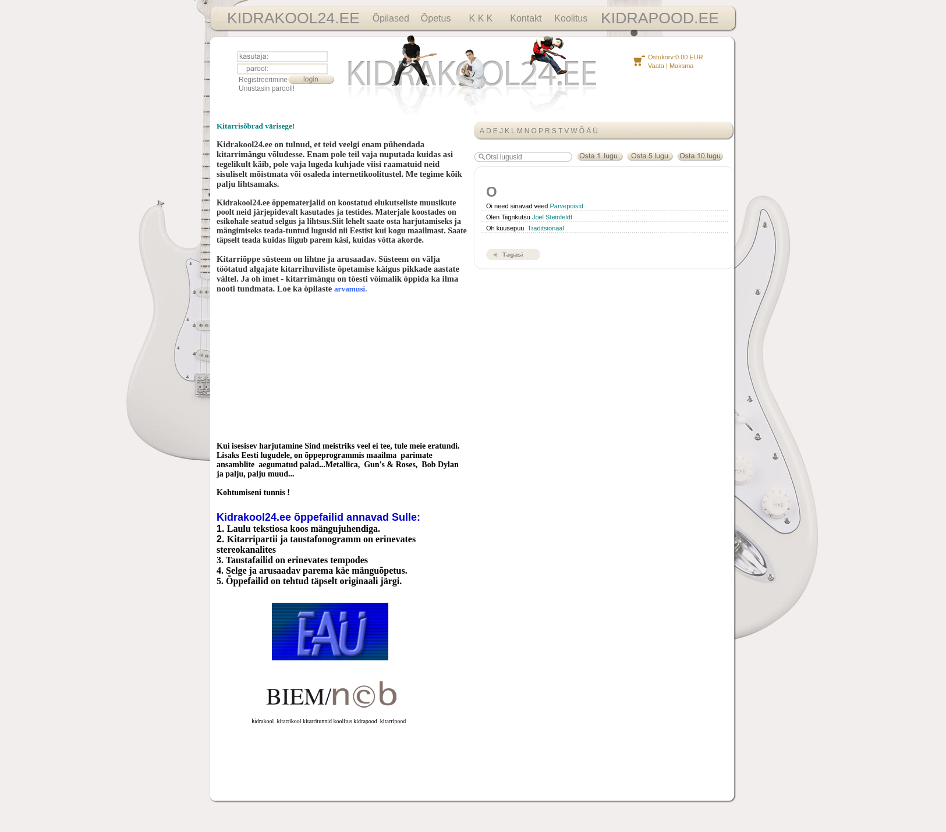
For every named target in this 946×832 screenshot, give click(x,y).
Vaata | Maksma (670, 65)
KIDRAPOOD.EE (660, 18)
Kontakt (525, 18)
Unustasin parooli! (267, 88)
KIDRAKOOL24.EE (293, 18)
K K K (481, 18)
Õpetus (436, 18)
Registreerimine (263, 80)
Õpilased (391, 18)
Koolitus (570, 18)
